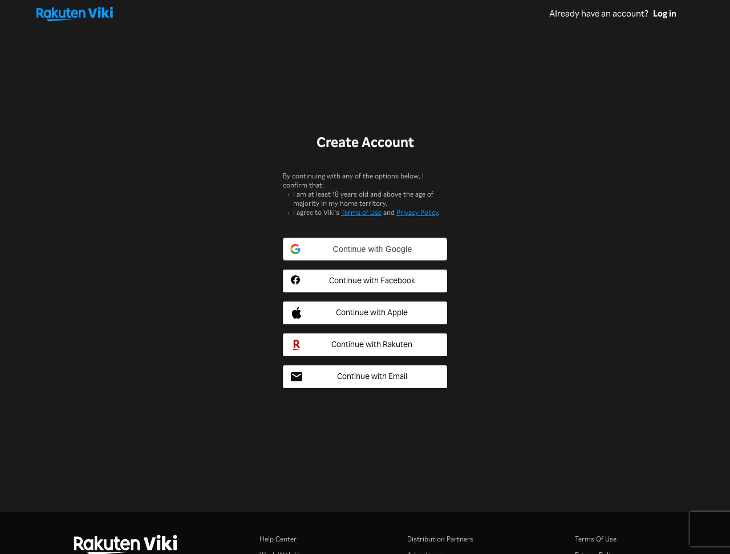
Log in (664, 14)
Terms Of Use (596, 539)
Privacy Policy (417, 212)
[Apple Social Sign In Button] (365, 313)
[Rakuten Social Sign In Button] (365, 344)
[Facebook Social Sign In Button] (365, 281)
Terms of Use (361, 212)
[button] (365, 249)
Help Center (278, 539)
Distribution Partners (440, 539)
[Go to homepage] (292, 13)
